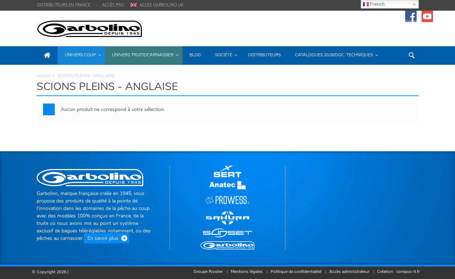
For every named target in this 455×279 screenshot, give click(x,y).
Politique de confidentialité (294, 271)
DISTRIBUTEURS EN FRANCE (63, 5)
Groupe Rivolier (205, 271)
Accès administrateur (348, 271)
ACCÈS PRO (113, 5)
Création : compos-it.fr (398, 271)
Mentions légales (244, 271)
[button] (411, 54)
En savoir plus (102, 238)
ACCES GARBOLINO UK (161, 5)
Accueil (43, 75)
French (374, 4)
